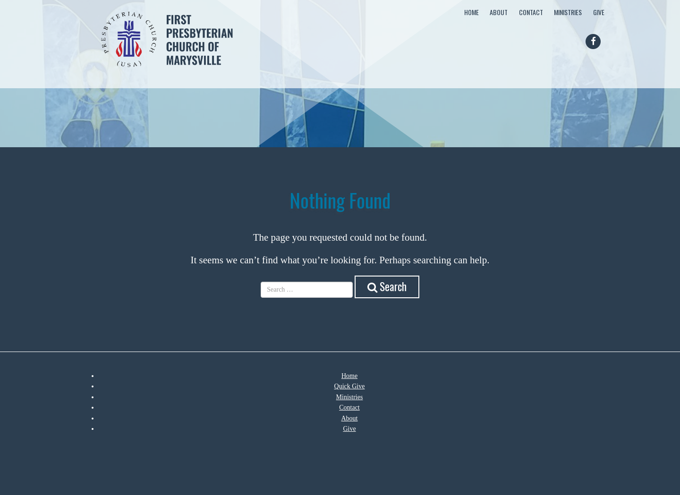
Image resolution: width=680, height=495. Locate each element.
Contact (531, 12)
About (499, 12)
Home (471, 12)
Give (598, 12)
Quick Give (349, 386)
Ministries (568, 12)
